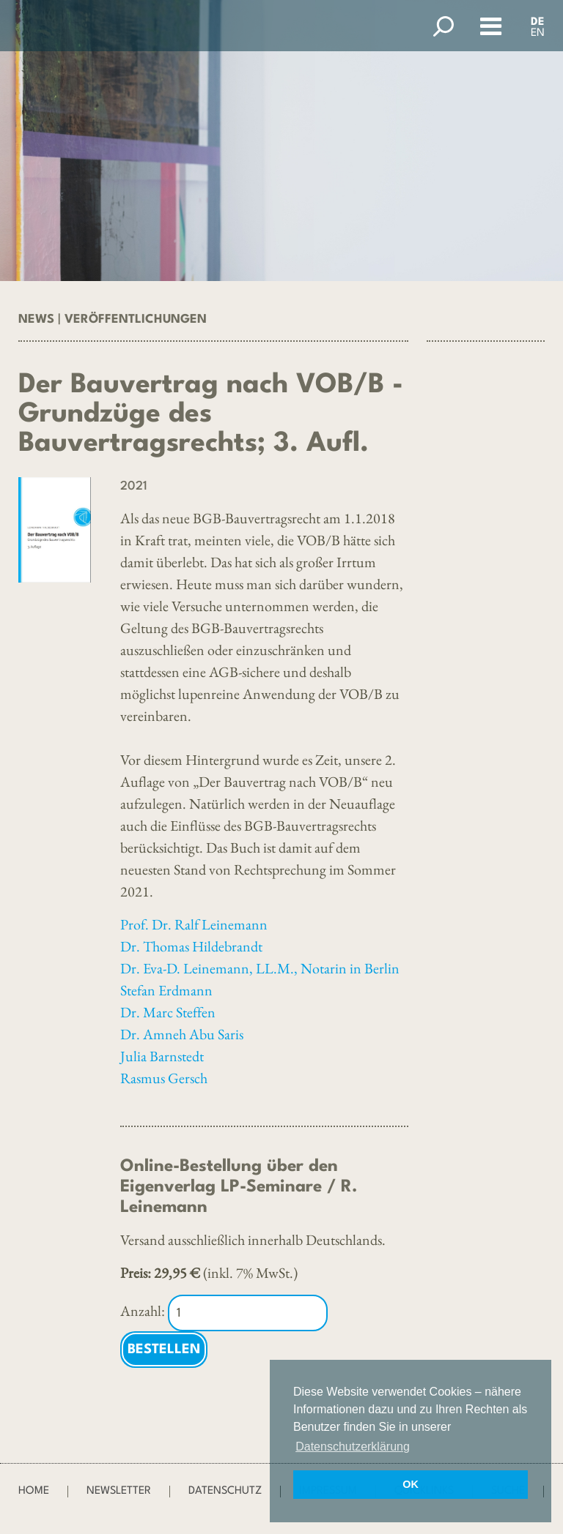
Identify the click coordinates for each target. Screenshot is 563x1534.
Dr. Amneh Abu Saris (181, 1034)
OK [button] (410, 1484)
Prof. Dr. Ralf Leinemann (194, 924)
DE (538, 22)
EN (538, 33)
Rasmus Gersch (163, 1078)
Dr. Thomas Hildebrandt (191, 946)
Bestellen (164, 1349)
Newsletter (119, 1491)
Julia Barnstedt (162, 1056)
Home (33, 1491)
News (36, 319)
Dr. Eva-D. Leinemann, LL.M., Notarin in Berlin (260, 968)
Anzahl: (142, 1310)
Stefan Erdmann (166, 990)
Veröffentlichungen (136, 319)
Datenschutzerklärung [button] (352, 1446)
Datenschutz (225, 1491)
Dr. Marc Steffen (168, 1012)
